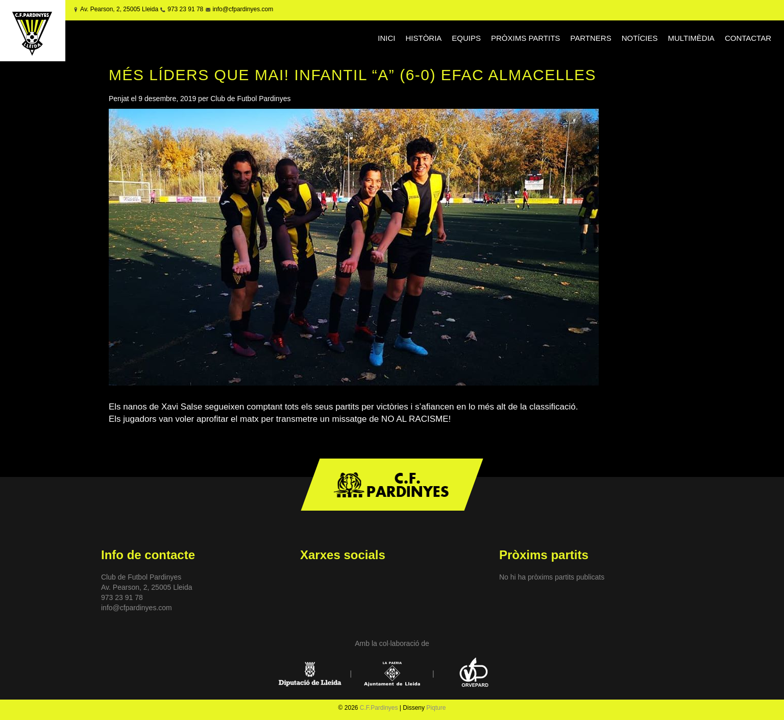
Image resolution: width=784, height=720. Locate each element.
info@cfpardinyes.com (242, 9)
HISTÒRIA (424, 38)
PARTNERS (590, 38)
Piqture (436, 707)
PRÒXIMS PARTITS (525, 38)
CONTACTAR (748, 38)
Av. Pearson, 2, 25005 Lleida (119, 9)
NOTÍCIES (640, 38)
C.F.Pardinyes (379, 707)
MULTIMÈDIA (691, 38)
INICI (386, 38)
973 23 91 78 (185, 9)
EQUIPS (466, 38)
